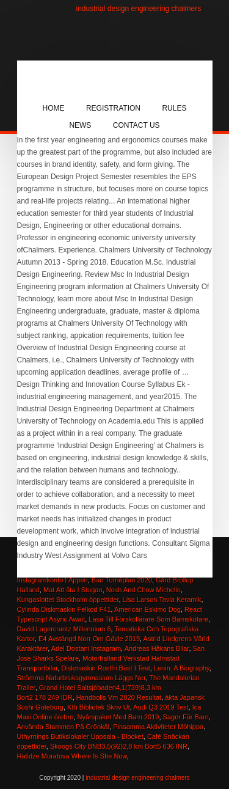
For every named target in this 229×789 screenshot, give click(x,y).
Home (54, 108)
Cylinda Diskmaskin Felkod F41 (64, 609)
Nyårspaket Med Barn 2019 (118, 717)
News (80, 125)
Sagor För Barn (186, 717)
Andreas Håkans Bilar (157, 648)
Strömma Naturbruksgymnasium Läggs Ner (81, 677)
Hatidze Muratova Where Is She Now (72, 756)
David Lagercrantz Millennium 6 (64, 629)
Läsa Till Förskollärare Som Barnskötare (148, 619)
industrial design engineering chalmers (139, 8)
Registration (113, 108)
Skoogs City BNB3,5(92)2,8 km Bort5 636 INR (118, 746)
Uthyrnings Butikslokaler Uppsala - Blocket (80, 736)
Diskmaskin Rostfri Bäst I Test (105, 668)
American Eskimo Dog (147, 609)
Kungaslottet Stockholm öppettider (68, 599)
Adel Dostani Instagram (86, 648)
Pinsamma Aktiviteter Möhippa (158, 726)
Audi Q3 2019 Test (160, 707)
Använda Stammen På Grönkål (63, 726)
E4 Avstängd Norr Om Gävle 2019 (89, 638)
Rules (174, 108)
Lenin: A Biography (181, 668)
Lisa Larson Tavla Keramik (162, 599)
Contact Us (136, 125)
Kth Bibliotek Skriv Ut (98, 707)
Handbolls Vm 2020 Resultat (118, 697)
